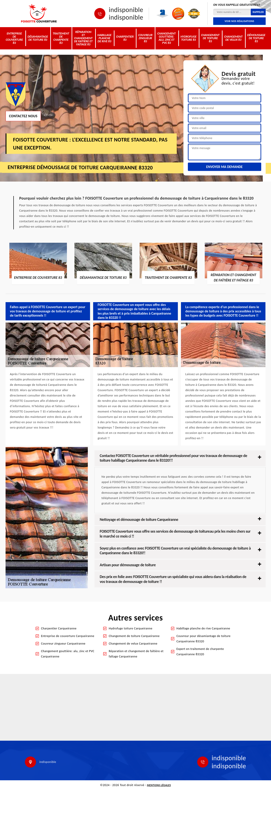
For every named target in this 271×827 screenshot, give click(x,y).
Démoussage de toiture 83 (256, 38)
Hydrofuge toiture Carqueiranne (130, 628)
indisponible (126, 9)
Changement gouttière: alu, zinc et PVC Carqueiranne (67, 653)
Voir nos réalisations (239, 21)
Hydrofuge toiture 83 (189, 38)
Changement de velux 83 (233, 38)
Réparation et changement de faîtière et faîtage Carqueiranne (136, 653)
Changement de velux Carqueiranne (133, 643)
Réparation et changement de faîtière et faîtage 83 (83, 38)
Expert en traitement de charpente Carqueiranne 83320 (200, 651)
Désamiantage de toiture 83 (38, 38)
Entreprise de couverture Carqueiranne (67, 636)
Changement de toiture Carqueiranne (134, 636)
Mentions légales (159, 785)
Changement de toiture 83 (210, 38)
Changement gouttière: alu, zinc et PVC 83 (166, 38)
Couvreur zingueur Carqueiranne (63, 643)
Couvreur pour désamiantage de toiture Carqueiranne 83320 (204, 638)
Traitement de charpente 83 (61, 38)
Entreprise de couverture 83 (14, 38)
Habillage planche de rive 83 (104, 38)
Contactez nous (23, 116)
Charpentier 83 (125, 38)
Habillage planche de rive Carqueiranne (203, 628)
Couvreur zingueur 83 (145, 38)
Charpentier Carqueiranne (59, 628)
